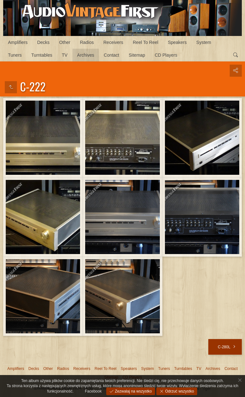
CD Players (166, 55)
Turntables (41, 55)
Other (64, 42)
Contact (111, 55)
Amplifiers (17, 42)
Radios (87, 42)
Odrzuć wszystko (179, 391)
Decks (43, 42)
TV (65, 55)
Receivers (113, 42)
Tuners (15, 55)
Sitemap (137, 55)
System (203, 42)
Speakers (177, 42)
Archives (85, 55)
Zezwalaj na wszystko (133, 391)
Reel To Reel (145, 42)
